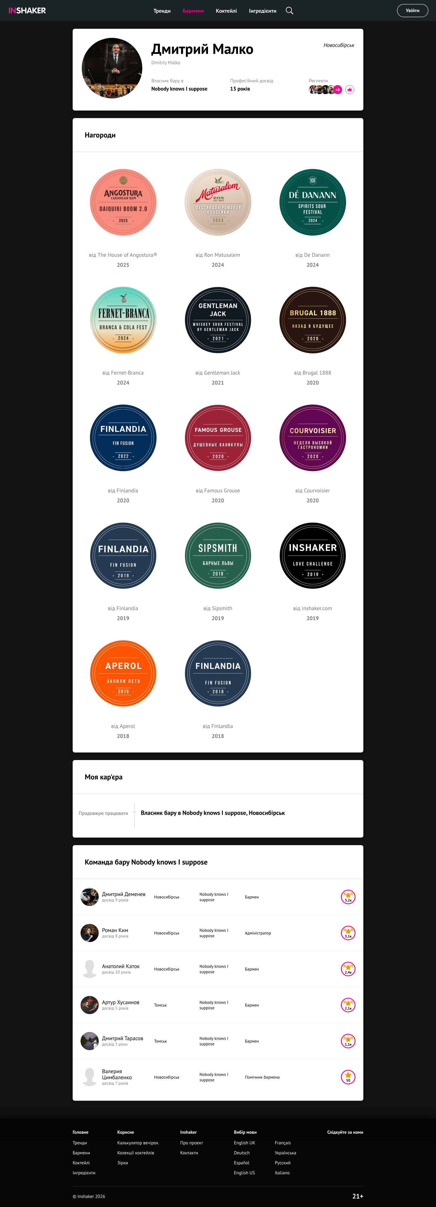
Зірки (122, 1163)
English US (244, 1173)
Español (241, 1163)
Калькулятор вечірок (137, 1143)
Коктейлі (226, 10)
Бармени (193, 10)
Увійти (413, 11)
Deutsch (242, 1153)
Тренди (162, 10)
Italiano (282, 1173)
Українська (285, 1153)
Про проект (191, 1143)
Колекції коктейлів (135, 1153)
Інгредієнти (263, 10)
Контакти (189, 1153)
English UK (244, 1143)
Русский (283, 1163)
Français (283, 1143)
